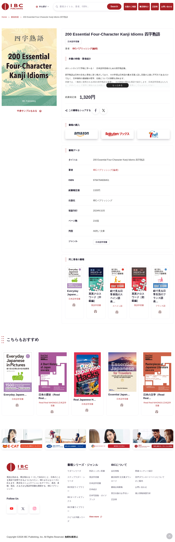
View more (95, 517)
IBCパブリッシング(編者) (85, 48)
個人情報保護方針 (143, 493)
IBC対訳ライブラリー (75, 489)
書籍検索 (15, 17)
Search (114, 6)
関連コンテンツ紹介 (144, 471)
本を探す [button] (41, 6)
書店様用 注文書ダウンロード (121, 479)
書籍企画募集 (117, 487)
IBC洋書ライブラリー (75, 509)
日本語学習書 (73, 41)
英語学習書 (94, 477)
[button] (81, 134)
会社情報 (115, 471)
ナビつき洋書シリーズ (76, 519)
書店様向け (144, 7)
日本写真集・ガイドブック (98, 497)
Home (4, 17)
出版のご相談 (130, 7)
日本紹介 (93, 489)
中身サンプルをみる (29, 111)
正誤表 (155, 7)
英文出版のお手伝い (120, 493)
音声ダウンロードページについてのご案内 (149, 479)
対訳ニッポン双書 (97, 471)
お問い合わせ (166, 7)
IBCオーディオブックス (75, 499)
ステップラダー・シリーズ (76, 479)
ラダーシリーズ (74, 471)
